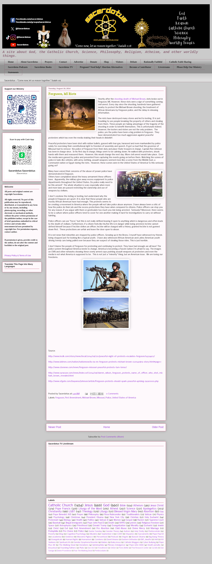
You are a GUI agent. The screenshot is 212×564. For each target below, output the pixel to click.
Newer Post (54, 427)
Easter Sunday (95, 531)
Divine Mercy (138, 528)
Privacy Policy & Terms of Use (18, 255)
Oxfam (113, 548)
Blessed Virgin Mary (125, 511)
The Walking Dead (67, 545)
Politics (91, 520)
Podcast (114, 537)
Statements (13, 72)
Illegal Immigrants (74, 523)
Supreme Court (156, 520)
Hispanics (130, 534)
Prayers (48, 62)
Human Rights (72, 539)
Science (130, 508)
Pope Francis (62, 508)
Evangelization (119, 525)
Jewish (161, 525)
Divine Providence (64, 551)
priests (133, 523)
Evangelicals (56, 539)
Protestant (53, 520)
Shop (106, 62)
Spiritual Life (65, 542)
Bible (123, 505)
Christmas (75, 517)
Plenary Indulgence (116, 545)
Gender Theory (112, 531)
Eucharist (148, 525)
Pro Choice (68, 531)
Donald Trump (99, 525)
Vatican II (103, 520)
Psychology (59, 517)
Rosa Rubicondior (112, 514)
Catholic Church (60, 505)
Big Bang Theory (156, 537)
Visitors (119, 62)
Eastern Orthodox (129, 539)
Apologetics (149, 508)
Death (111, 523)
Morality (135, 525)
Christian (134, 517)
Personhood (102, 537)
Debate (133, 62)
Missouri (101, 398)
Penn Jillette (124, 548)
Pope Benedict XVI (62, 514)
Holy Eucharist (152, 517)
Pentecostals (154, 531)
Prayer (80, 514)
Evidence (69, 537)
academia (56, 537)
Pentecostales (100, 551)
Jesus (89, 505)
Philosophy (93, 514)
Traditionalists (133, 514)
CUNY (119, 534)
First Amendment (73, 398)
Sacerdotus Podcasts (18, 67)
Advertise (78, 62)
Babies (104, 542)
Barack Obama (138, 537)
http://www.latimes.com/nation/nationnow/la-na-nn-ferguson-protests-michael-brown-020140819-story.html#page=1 (104, 362)
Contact (63, 62)
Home (11, 62)
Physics (160, 514)
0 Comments (112, 394)
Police (108, 398)
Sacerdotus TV (66, 67)
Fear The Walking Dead (83, 551)
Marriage (155, 528)
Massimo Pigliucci (85, 537)
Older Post (158, 427)
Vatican (148, 514)
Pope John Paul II (95, 523)
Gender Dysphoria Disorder (86, 542)
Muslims (93, 534)
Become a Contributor (140, 67)
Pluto (82, 548)
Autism (127, 531)
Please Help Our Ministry (189, 67)
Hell (156, 539)
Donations (83, 545)
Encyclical (52, 548)
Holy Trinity (139, 531)
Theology (87, 511)
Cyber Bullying (149, 542)
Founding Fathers (68, 548)
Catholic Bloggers (132, 542)
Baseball (56, 523)
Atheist (114, 508)
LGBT (72, 511)
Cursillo (155, 548)
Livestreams (164, 67)
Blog (61, 534)
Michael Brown (89, 398)
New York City (117, 517)
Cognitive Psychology (76, 534)
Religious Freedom (150, 523)
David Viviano (112, 539)
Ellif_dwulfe (146, 539)
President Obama (94, 517)
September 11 (107, 534)
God (106, 505)
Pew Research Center (140, 548)
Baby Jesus (116, 542)
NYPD (122, 523)
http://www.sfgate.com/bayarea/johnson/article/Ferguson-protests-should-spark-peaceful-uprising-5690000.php (103, 381)
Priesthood (82, 525)
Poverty (51, 534)
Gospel (129, 520)
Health (79, 520)
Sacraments (143, 534)
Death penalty (154, 545)
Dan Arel (91, 548)
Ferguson (59, 398)
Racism (141, 520)
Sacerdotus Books (43, 67)
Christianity (55, 511)
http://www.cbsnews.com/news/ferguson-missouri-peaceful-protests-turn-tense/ (87, 367)
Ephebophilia (98, 545)
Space (51, 525)
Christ (56, 528)
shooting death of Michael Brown (130, 99)
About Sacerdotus (29, 62)
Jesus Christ (157, 505)
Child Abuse (121, 528)
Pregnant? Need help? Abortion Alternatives (101, 67)
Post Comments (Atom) (112, 437)
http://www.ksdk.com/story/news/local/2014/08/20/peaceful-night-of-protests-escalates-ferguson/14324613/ (101, 356)
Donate (93, 62)
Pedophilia (53, 531)
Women (117, 520)
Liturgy (104, 511)
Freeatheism (103, 548)
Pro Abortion (103, 528)
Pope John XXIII (136, 545)
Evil (66, 528)
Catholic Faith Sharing (180, 62)
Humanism (86, 539)
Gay (162, 512)
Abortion (149, 511)
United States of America (124, 398)
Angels (125, 537)
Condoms (99, 539)
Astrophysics (66, 525)
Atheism (138, 505)
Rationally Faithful (153, 62)
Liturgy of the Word (90, 508)
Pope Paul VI (158, 534)
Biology (67, 520)
